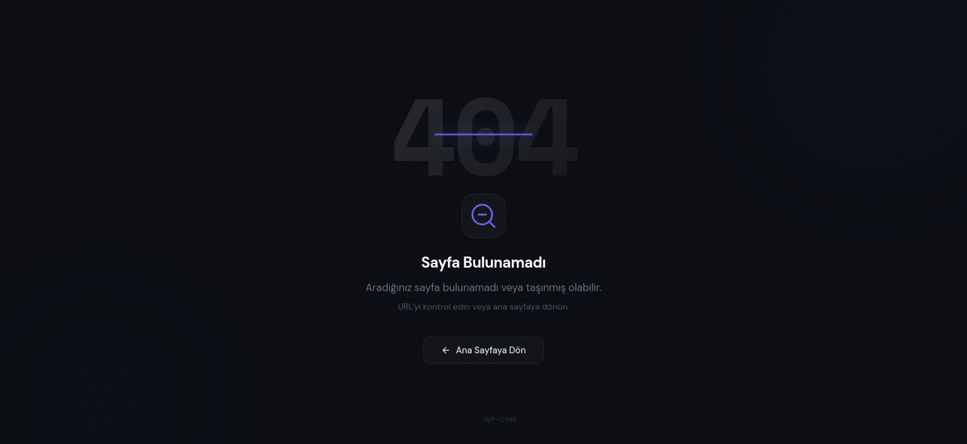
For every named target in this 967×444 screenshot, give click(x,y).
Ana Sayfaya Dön (483, 352)
